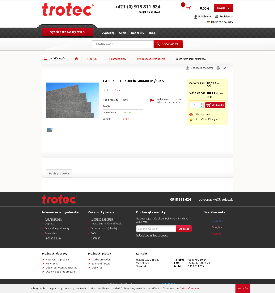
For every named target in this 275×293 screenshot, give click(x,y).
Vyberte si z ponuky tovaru (67, 32)
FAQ (93, 233)
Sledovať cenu (203, 114)
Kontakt (95, 238)
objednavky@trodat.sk (216, 199)
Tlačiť (224, 67)
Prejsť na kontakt (149, 12)
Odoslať (184, 228)
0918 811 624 (196, 266)
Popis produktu (59, 173)
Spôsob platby (53, 238)
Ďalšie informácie (189, 288)
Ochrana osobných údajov (105, 228)
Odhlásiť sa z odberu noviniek (152, 235)
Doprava (49, 223)
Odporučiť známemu (202, 67)
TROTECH (92, 58)
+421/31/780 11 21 (198, 262)
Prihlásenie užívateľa (102, 218)
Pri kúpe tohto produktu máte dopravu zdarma (170, 101)
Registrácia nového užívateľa (106, 223)
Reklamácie (51, 233)
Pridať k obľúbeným (207, 119)
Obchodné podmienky (57, 228)
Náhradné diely (117, 58)
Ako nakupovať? (53, 218)
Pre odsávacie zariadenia (151, 58)
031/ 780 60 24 (197, 259)
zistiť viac (116, 90)
